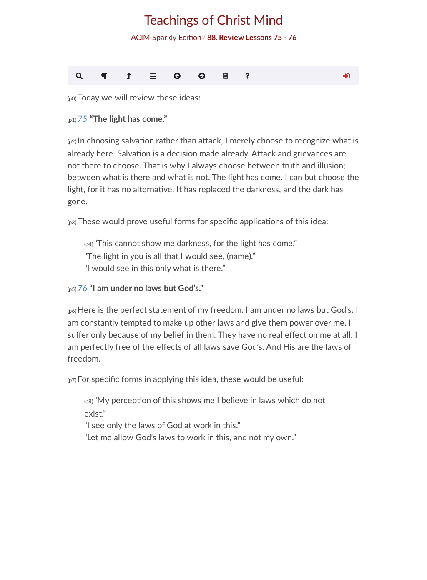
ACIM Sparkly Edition (166, 37)
